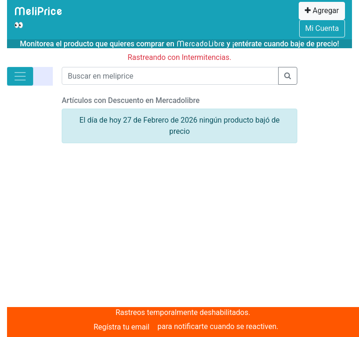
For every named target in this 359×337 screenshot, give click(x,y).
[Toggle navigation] (20, 76)
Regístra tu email (121, 326)
